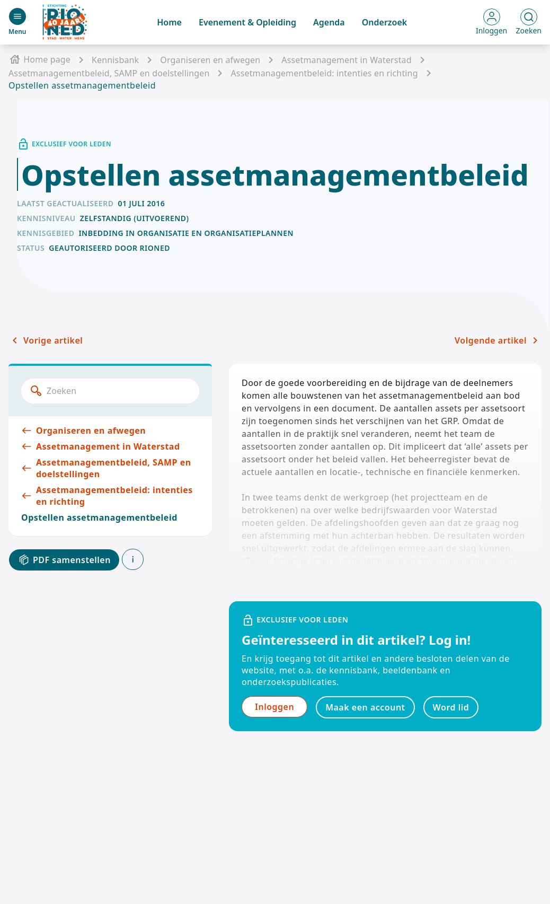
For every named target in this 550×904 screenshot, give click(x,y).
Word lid (451, 707)
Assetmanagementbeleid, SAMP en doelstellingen (108, 73)
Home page (39, 59)
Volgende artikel (498, 340)
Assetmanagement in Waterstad (346, 60)
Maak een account (365, 707)
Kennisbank (115, 60)
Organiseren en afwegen (210, 60)
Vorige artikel (45, 340)
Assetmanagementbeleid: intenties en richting (324, 73)
